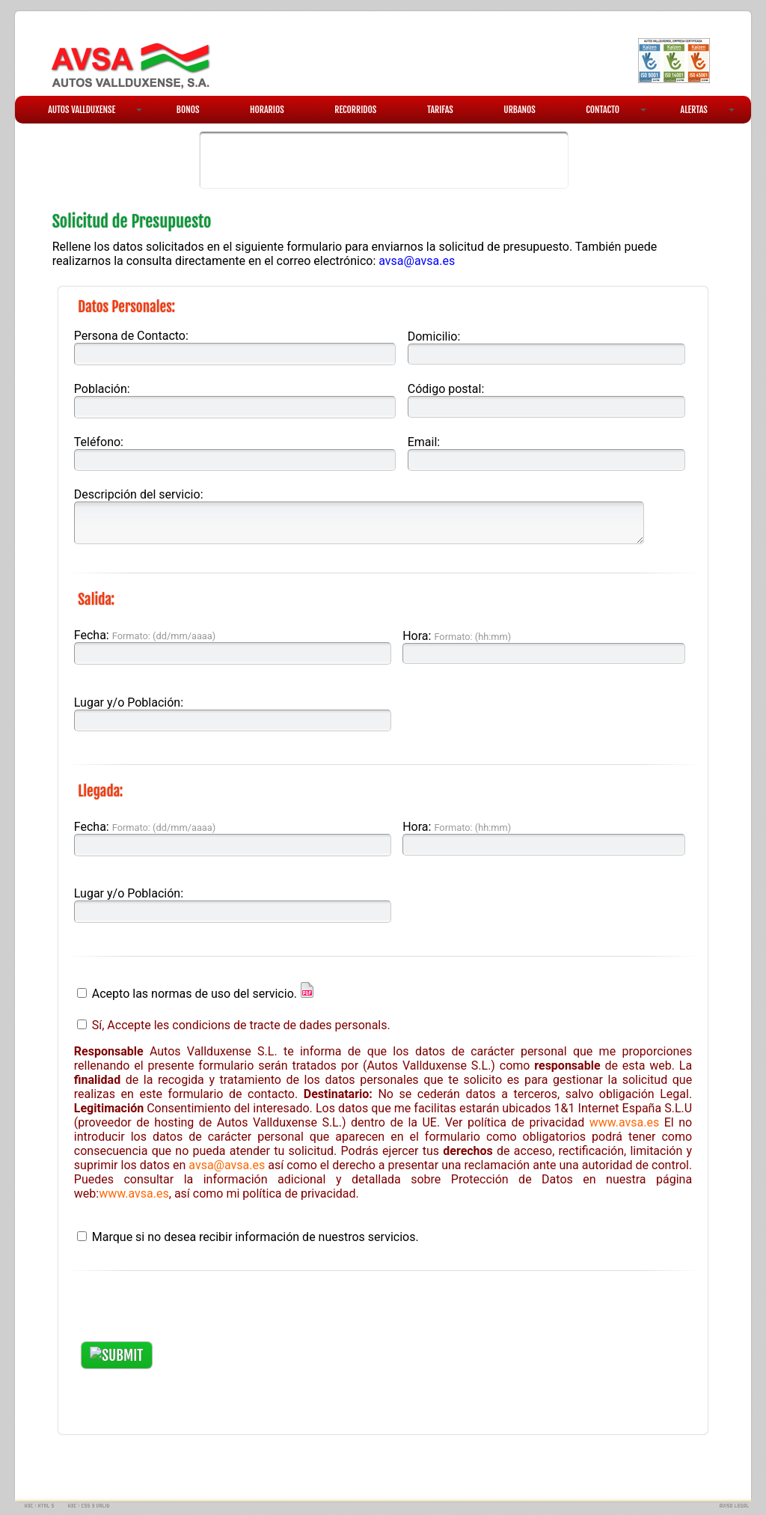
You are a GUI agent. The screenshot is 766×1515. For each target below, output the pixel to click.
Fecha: (144, 635)
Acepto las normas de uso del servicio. (194, 994)
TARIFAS (440, 109)
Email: (424, 442)
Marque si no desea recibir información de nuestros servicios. (255, 1237)
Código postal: (446, 389)
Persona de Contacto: (131, 336)
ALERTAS (708, 109)
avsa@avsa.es (417, 261)
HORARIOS (267, 109)
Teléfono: (98, 442)
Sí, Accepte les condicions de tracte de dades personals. (241, 1025)
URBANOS (519, 109)
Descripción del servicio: (138, 494)
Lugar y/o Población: (128, 702)
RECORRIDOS (355, 109)
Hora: (456, 636)
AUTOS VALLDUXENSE (95, 109)
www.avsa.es (624, 1122)
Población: (102, 389)
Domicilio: (434, 336)
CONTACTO (616, 109)
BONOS (188, 109)
